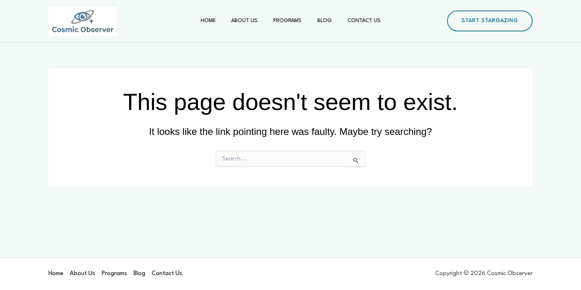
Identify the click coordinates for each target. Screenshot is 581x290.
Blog (320, 20)
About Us (249, 20)
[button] (490, 20)
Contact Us (355, 20)
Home (216, 20)
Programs (287, 20)
